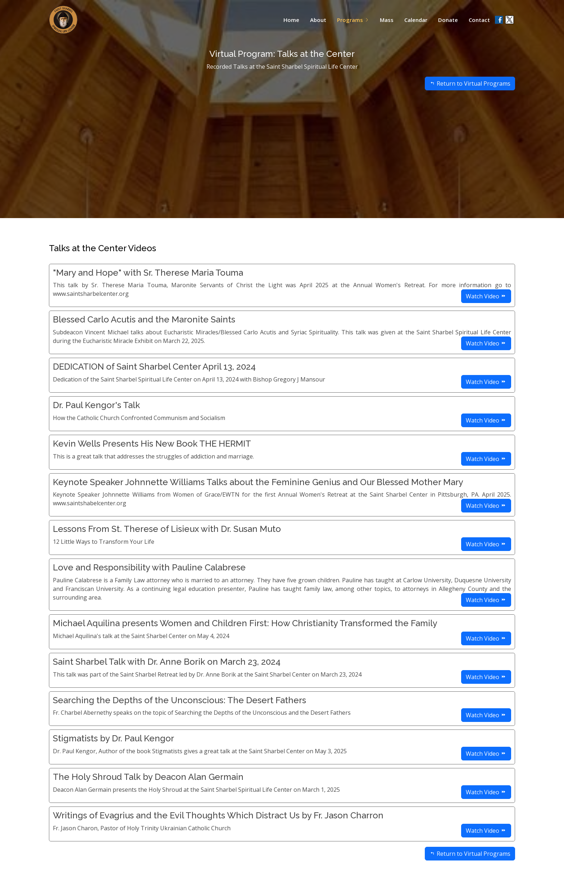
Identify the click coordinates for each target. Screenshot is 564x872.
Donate (448, 19)
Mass (387, 19)
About (318, 19)
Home (291, 19)
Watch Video (486, 296)
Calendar (415, 19)
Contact (479, 19)
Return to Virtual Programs (469, 96)
